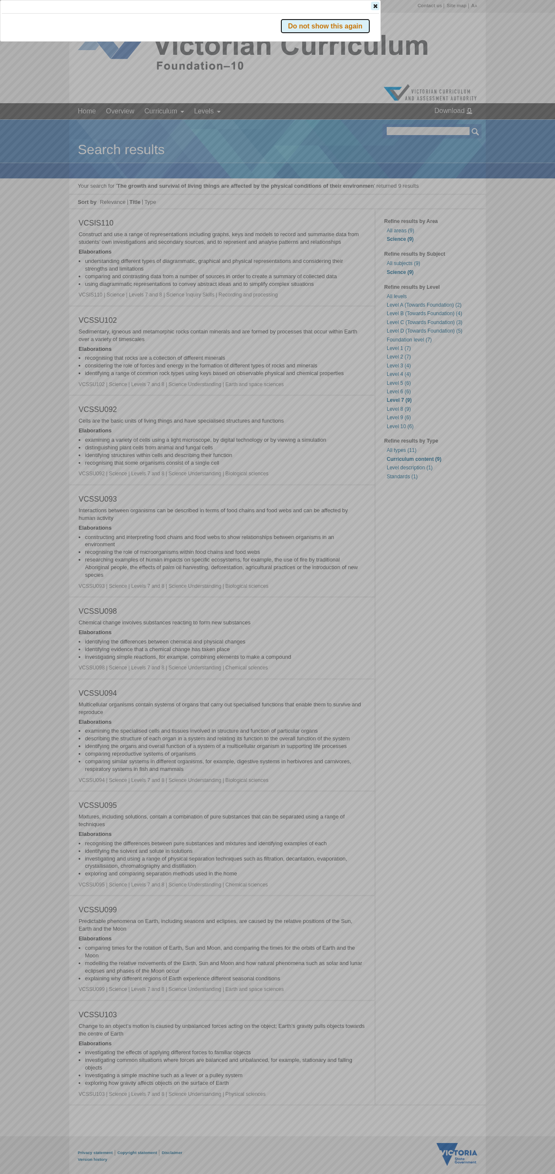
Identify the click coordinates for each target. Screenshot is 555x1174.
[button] (460, 127)
